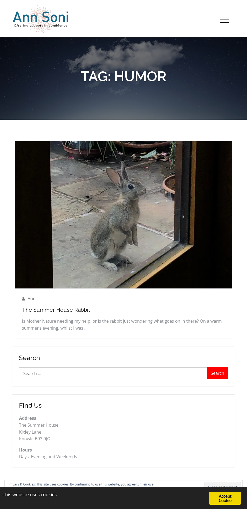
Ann (32, 299)
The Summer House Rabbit (56, 310)
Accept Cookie (225, 498)
